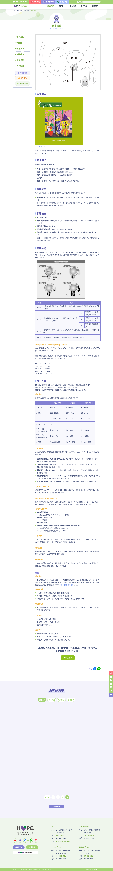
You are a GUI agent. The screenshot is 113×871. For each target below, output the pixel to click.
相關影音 (61, 700)
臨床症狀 (20, 49)
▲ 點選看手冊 (40, 146)
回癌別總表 (56, 806)
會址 (53, 826)
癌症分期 (20, 60)
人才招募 (32, 847)
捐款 (111, 674)
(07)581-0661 (88, 856)
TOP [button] (111, 694)
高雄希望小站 (84, 847)
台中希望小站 (56, 847)
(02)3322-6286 (89, 835)
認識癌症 (19, 11)
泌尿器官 (26, 11)
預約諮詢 (68, 658)
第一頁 (47, 797)
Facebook (94, 668)
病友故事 (71, 700)
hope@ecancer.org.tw (63, 841)
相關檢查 (20, 54)
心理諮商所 (25, 853)
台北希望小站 (84, 826)
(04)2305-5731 (61, 856)
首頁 (14, 11)
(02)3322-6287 (61, 835)
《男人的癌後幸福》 (66, 585)
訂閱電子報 (18, 847)
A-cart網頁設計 (95, 869)
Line (99, 668)
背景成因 (20, 37)
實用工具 (42, 700)
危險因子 (20, 43)
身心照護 (20, 66)
